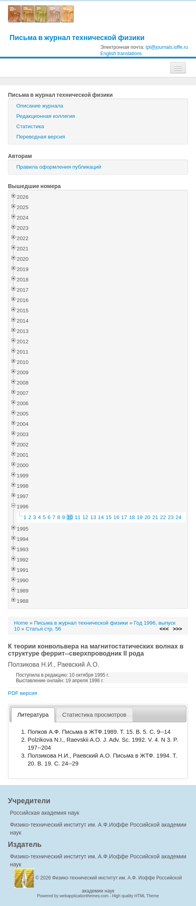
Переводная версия (40, 137)
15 (109, 517)
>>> (177, 629)
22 (163, 517)
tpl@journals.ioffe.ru (167, 47)
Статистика (30, 126)
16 (116, 517)
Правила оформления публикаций (58, 167)
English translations (121, 53)
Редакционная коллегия (45, 116)
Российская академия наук (44, 813)
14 (101, 517)
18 (132, 517)
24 (179, 517)
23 (171, 517)
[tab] (33, 715)
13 (93, 517)
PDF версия (22, 693)
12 (85, 517)
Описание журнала (39, 106)
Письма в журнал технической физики (77, 37)
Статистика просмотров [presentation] (94, 715)
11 (78, 517)
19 (140, 517)
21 (155, 517)
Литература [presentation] (33, 715)
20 (147, 517)
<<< (164, 629)
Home (21, 623)
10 (70, 517)
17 (124, 517)
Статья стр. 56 (43, 629)
